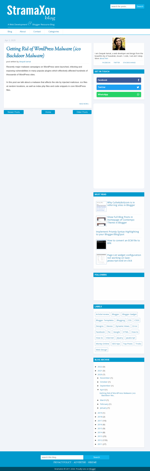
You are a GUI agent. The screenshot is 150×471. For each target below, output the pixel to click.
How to (135, 332)
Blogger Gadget (129, 314)
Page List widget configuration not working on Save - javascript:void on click (124, 257)
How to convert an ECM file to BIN (123, 242)
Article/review (102, 314)
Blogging (121, 320)
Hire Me (92, 462)
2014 (100, 432)
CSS (129, 320)
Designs (99, 326)
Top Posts (127, 343)
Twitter (117, 63)
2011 (100, 444)
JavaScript (130, 338)
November (105, 378)
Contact (37, 31)
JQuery (120, 338)
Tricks (138, 343)
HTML (126, 332)
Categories (54, 31)
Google (116, 332)
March (103, 400)
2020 (100, 374)
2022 (100, 366)
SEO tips (116, 343)
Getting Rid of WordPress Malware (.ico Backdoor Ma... (118, 394)
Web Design (101, 349)
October (104, 382)
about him (104, 58)
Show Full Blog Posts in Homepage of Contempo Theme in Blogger (120, 219)
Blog (10, 31)
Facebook (106, 63)
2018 (100, 416)
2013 (100, 436)
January (103, 408)
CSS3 (136, 320)
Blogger (115, 314)
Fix (109, 332)
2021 (100, 370)
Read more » (84, 104)
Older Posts (82, 112)
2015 (100, 428)
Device (110, 326)
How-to (99, 338)
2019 (100, 413)
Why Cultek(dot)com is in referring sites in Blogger (121, 204)
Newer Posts (14, 112)
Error (134, 326)
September (105, 385)
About (23, 31)
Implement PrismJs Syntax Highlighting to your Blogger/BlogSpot (117, 233)
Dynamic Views (122, 326)
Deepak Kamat (25, 61)
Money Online (102, 343)
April (102, 389)
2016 (100, 424)
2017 (100, 420)
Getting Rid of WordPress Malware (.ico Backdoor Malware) (43, 52)
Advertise (80, 462)
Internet (110, 338)
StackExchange (129, 63)
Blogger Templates (105, 320)
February (104, 404)
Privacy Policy (62, 462)
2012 (100, 440)
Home (48, 112)
